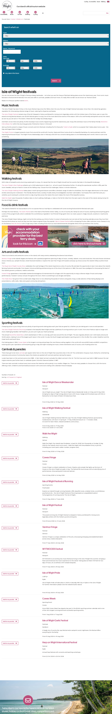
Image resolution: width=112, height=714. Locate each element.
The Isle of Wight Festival (10, 114)
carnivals (22, 353)
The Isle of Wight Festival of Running (13, 329)
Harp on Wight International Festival (59, 642)
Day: (4, 61)
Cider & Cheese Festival (62, 221)
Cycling (35, 14)
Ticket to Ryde (67, 127)
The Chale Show (7, 279)
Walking (27, 14)
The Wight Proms (7, 132)
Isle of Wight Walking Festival (56, 407)
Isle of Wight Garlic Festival (55, 620)
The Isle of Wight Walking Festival (13, 190)
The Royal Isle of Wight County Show (13, 266)
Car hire (20, 14)
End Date (6, 65)
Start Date (6, 58)
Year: (31, 61)
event (26, 100)
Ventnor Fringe (6, 258)
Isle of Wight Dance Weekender (58, 382)
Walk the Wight (7, 198)
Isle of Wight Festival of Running (57, 481)
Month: (17, 61)
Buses (11, 14)
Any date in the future (12, 73)
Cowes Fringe (6, 273)
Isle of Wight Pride (51, 572)
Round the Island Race (16, 335)
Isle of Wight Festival (52, 505)
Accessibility (3, 14)
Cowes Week (22, 342)
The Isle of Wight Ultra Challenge (12, 185)
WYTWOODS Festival (52, 548)
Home (13, 19)
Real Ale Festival (16, 223)
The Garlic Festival (25, 211)
